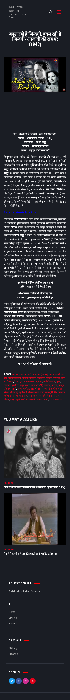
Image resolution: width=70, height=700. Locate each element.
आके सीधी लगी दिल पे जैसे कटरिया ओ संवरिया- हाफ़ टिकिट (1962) (34, 487)
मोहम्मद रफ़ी (33, 392)
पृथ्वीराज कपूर (18, 385)
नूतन (58, 381)
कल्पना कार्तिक (14, 378)
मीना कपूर (14, 392)
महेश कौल (52, 388)
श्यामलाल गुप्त (35, 395)
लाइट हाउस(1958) (48, 392)
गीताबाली (41, 378)
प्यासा (27, 385)
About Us (14, 623)
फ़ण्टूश (54, 385)
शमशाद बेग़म (21, 395)
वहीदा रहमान (9, 395)
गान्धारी (25, 378)
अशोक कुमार (18, 374)
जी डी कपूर (8, 381)
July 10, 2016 (9, 483)
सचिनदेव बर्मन (48, 395)
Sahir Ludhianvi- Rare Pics (20, 212)
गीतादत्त (32, 378)
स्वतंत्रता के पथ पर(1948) (37, 399)
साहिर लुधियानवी (17, 399)
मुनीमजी (23, 392)
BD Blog (13, 617)
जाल (63, 378)
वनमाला (61, 392)
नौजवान (7, 385)
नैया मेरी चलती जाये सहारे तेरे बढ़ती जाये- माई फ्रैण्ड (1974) (30, 553)
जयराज (56, 378)
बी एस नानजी (41, 388)
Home (12, 611)
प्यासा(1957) (37, 385)
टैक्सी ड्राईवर (19, 381)
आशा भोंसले (54, 374)
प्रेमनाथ (47, 385)
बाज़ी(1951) (28, 388)
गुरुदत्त (49, 378)
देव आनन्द (30, 381)
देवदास (39, 381)
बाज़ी (19, 388)
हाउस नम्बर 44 (56, 399)
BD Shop (13, 654)
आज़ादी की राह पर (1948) (36, 374)
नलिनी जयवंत (49, 381)
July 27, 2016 (9, 550)
